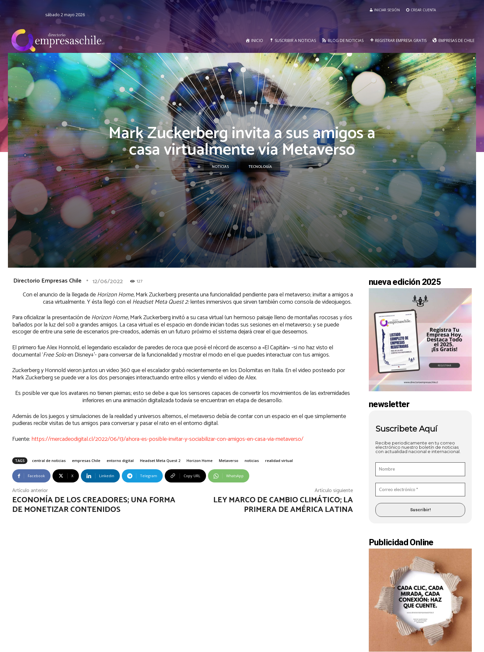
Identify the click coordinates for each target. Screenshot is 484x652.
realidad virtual (279, 460)
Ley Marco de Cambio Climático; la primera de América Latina (283, 505)
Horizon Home (200, 460)
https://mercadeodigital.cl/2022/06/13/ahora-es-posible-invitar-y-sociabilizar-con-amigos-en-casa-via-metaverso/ (167, 439)
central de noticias (49, 460)
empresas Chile (86, 460)
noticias (252, 460)
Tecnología (260, 167)
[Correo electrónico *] (420, 490)
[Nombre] (420, 469)
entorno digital (120, 460)
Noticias (220, 167)
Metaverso (228, 460)
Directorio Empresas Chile (47, 281)
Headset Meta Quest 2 (160, 460)
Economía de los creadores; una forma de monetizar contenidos (93, 505)
